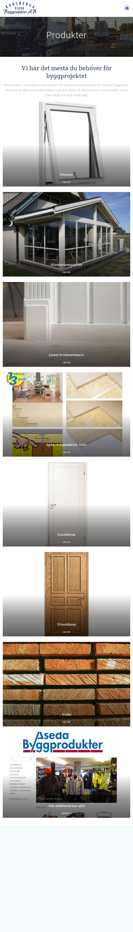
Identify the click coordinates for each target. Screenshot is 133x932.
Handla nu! (66, 813)
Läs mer (66, 182)
